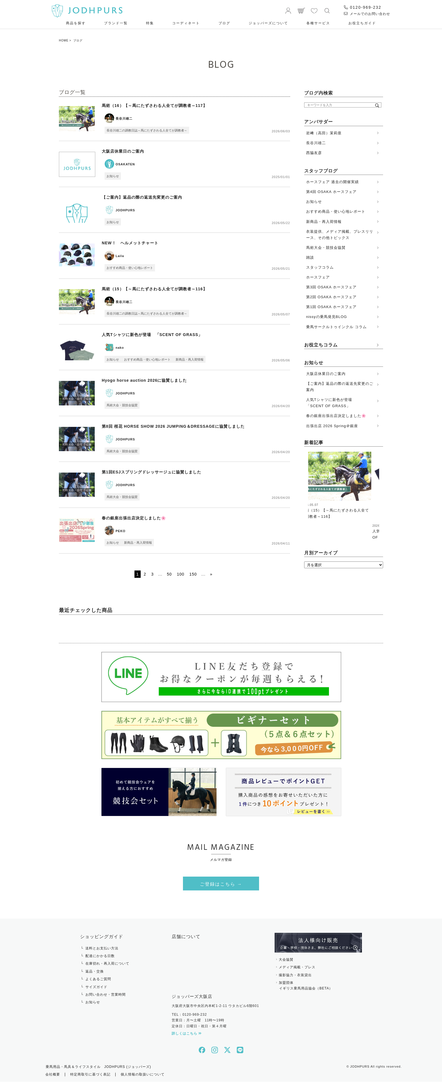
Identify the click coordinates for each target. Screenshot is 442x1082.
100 (180, 574)
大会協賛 (286, 960)
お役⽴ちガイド (362, 23)
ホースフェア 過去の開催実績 (332, 182)
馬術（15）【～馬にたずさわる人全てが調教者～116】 (154, 289)
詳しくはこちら (187, 1034)
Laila (120, 256)
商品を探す (76, 23)
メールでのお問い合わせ (367, 14)
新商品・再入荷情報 (190, 359)
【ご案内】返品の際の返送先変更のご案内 (142, 197)
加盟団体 (318, 986)
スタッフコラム (320, 267)
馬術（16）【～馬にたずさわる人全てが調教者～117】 (154, 105)
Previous (304, 486)
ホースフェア (318, 277)
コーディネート (186, 23)
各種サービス (318, 23)
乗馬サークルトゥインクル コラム (336, 327)
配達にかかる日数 (100, 956)
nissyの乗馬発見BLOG (326, 317)
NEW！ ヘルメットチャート (130, 243)
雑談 (310, 257)
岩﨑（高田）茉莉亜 (324, 133)
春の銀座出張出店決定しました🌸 (134, 518)
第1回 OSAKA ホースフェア (331, 307)
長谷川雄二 (124, 118)
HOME (63, 40)
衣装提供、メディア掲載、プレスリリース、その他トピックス (339, 234)
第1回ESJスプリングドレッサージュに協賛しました (151, 472)
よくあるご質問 (98, 979)
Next (379, 486)
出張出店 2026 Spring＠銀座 (332, 426)
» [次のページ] (211, 574)
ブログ (224, 23)
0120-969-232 (362, 7)
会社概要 (52, 1075)
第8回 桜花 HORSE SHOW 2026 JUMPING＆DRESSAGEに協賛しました (173, 426)
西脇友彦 (314, 153)
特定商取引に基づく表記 (90, 1075)
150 (193, 574)
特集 (150, 23)
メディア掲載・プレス (297, 967)
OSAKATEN (125, 164)
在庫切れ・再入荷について (107, 964)
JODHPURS (125, 210)
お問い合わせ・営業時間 (105, 995)
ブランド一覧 (116, 23)
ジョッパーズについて (268, 23)
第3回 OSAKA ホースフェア (331, 287)
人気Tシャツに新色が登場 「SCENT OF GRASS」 (152, 335)
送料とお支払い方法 (101, 949)
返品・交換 (94, 972)
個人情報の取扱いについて (143, 1075)
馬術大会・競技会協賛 (122, 405)
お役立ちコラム (321, 345)
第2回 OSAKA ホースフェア (331, 297)
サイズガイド (96, 987)
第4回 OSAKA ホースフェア (331, 192)
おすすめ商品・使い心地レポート (130, 267)
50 (169, 574)
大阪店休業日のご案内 (123, 151)
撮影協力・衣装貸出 (295, 975)
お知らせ (113, 176)
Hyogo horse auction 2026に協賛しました (144, 380)
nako (120, 347)
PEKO (120, 531)
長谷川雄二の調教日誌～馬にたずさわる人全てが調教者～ (147, 130)
